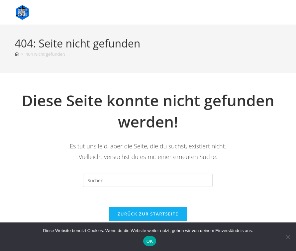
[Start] (17, 54)
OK (150, 241)
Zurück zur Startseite (148, 214)
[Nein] (287, 236)
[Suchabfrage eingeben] (148, 180)
